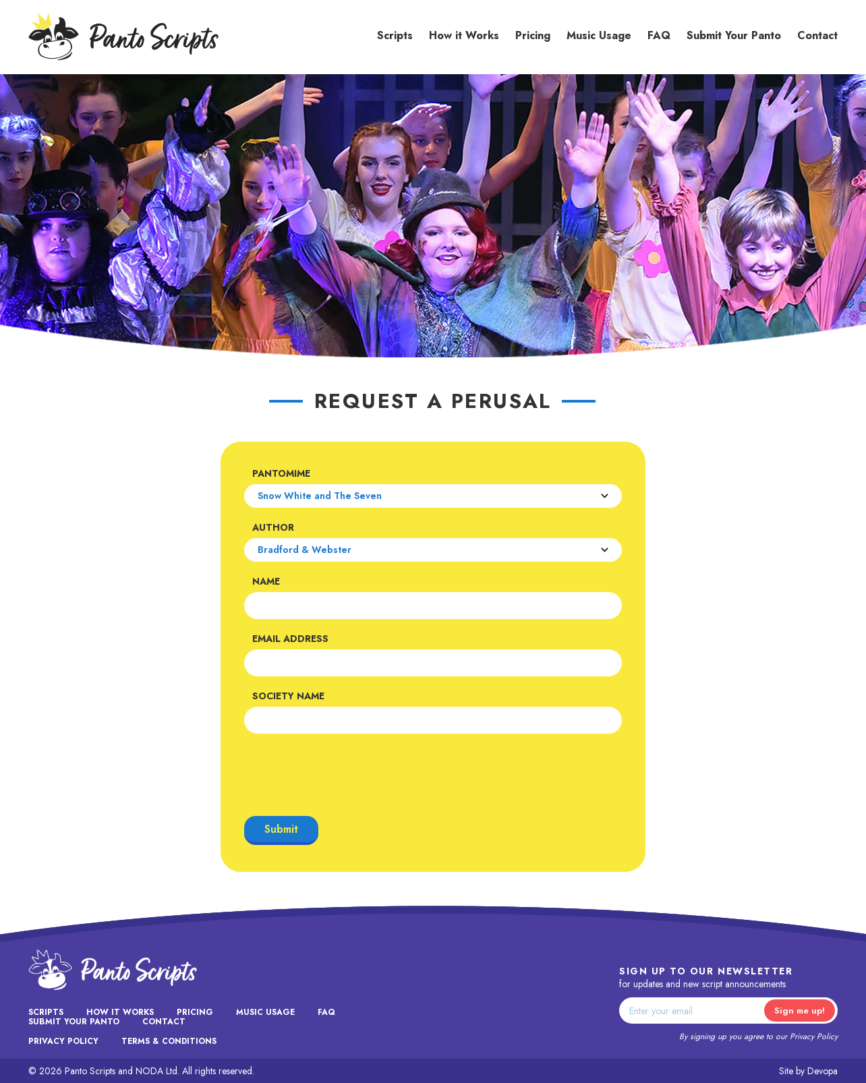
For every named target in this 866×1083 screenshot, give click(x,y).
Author (273, 527)
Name (266, 581)
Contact (817, 35)
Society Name (288, 696)
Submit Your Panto (734, 35)
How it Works (464, 35)
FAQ (658, 35)
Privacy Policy (814, 1036)
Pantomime (281, 473)
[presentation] (346, 775)
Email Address (290, 638)
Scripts (395, 35)
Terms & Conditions (168, 1041)
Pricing (532, 35)
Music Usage (599, 35)
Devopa (822, 1071)
